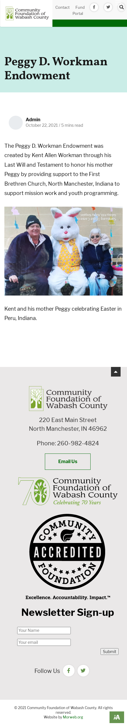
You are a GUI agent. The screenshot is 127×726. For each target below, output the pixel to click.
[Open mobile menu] (118, 3)
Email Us (67, 461)
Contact (62, 7)
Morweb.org (73, 717)
